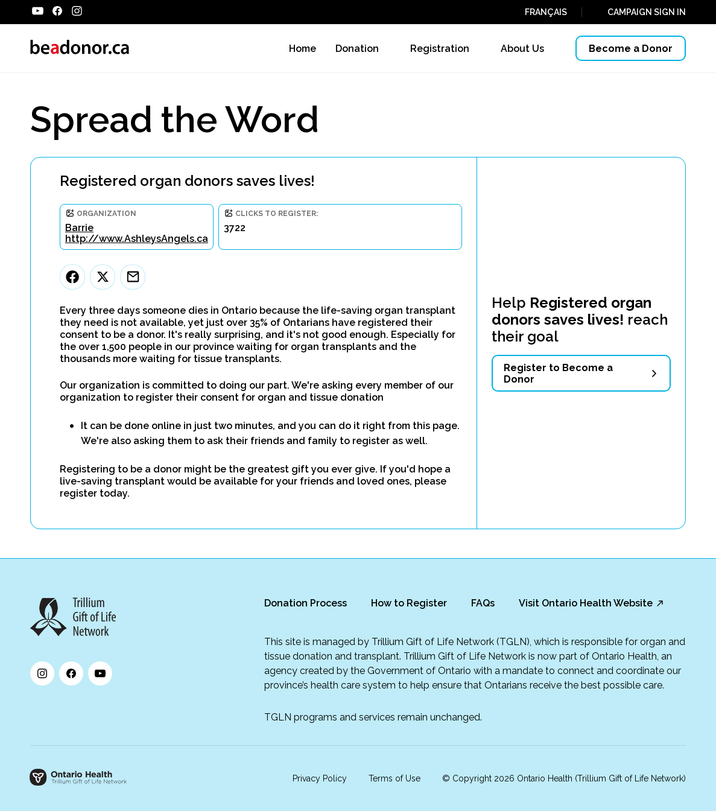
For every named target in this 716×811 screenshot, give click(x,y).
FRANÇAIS (546, 12)
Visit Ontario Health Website (586, 603)
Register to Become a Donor (558, 373)
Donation (357, 48)
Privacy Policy (320, 778)
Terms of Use (394, 778)
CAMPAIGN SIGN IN (646, 12)
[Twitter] (102, 277)
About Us (522, 48)
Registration (439, 48)
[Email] (132, 277)
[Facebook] (72, 277)
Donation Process (305, 603)
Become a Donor (631, 48)
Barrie (79, 228)
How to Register (409, 603)
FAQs (483, 603)
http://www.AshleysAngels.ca (136, 238)
